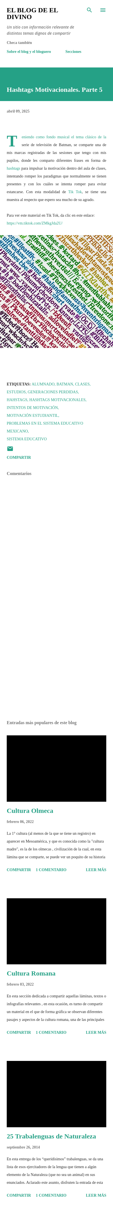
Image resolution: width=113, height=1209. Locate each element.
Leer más (96, 870)
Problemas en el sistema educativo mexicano (45, 427)
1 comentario (51, 870)
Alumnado (43, 384)
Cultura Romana (31, 973)
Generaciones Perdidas (53, 392)
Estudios (16, 392)
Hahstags (17, 400)
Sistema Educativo (27, 439)
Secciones (73, 52)
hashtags (13, 168)
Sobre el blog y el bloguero (29, 52)
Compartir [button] (19, 457)
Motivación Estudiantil (32, 415)
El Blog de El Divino (32, 13)
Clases (82, 384)
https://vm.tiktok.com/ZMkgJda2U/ (35, 223)
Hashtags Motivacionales (57, 400)
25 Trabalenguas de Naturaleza (51, 1136)
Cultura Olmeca (30, 810)
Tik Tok (75, 192)
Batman (65, 384)
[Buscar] (89, 10)
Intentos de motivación (32, 408)
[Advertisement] (56, 663)
